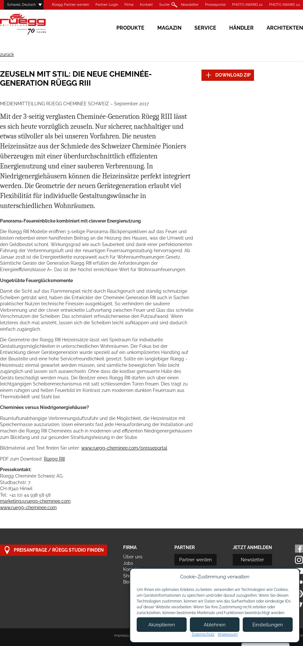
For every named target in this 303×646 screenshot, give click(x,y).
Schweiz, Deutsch (21, 5)
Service (205, 28)
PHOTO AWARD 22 (247, 5)
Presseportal (215, 5)
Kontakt (146, 5)
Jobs (128, 563)
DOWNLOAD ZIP (228, 75)
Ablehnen (215, 625)
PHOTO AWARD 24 (284, 5)
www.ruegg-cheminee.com (28, 507)
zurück (7, 54)
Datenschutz (203, 634)
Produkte (130, 28)
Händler (241, 28)
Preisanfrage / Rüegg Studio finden (53, 550)
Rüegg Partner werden (70, 5)
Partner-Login (106, 5)
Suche (164, 5)
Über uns (132, 556)
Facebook (299, 549)
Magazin (169, 28)
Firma (128, 5)
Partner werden (195, 559)
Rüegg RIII (54, 458)
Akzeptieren (161, 625)
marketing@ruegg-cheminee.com (35, 501)
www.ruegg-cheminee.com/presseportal (124, 448)
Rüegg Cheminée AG (32, 24)
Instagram (299, 560)
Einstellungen (267, 625)
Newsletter (190, 5)
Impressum (123, 635)
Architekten (285, 28)
